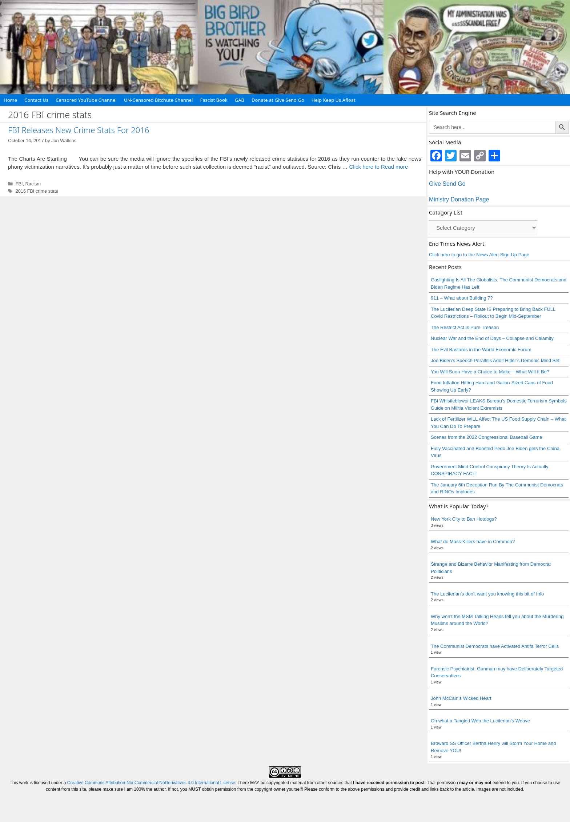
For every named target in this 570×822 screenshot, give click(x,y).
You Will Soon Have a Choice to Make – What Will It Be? (490, 371)
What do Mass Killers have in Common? (473, 541)
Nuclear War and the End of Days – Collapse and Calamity (492, 338)
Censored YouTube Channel (86, 100)
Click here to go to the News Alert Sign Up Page (479, 254)
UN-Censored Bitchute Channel (158, 100)
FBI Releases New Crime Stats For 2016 (78, 129)
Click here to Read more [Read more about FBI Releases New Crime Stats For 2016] (378, 167)
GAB (239, 100)
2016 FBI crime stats (37, 191)
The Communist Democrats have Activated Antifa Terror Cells (495, 646)
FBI (19, 184)
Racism (33, 184)
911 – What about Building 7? (462, 298)
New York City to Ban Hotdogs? (464, 519)
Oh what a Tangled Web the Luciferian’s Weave (480, 720)
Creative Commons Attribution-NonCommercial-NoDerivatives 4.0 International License (151, 782)
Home (10, 100)
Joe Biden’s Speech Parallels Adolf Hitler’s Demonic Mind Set (495, 360)
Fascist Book (213, 100)
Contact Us (36, 100)
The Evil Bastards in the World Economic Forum (481, 349)
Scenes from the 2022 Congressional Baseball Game (486, 437)
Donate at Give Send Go (278, 100)
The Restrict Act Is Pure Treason (465, 327)
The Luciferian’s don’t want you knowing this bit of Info (487, 594)
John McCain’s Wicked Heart (461, 698)
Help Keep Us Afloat (334, 100)
